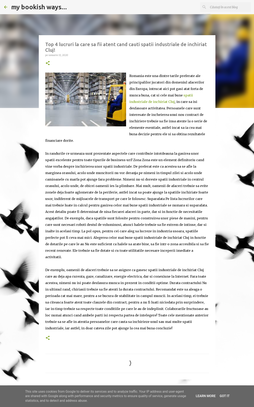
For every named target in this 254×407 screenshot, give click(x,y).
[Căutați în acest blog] (229, 7)
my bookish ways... (39, 7)
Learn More (206, 396)
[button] (47, 63)
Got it (225, 396)
